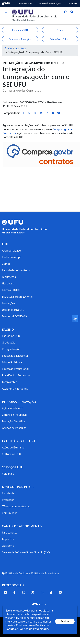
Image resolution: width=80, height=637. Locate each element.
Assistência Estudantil (15, 388)
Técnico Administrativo (16, 506)
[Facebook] (14, 592)
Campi (6, 264)
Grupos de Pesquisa (14, 428)
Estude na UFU (20, 30)
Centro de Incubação (14, 415)
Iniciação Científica (13, 421)
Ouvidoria (8, 546)
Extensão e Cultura (60, 39)
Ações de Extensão (13, 447)
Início (8, 48)
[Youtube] (5, 592)
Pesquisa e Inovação (20, 39)
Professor (8, 500)
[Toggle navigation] (5, 13)
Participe (72, 3)
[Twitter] (33, 592)
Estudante (8, 493)
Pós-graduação (11, 349)
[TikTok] (51, 592)
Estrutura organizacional (17, 296)
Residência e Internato (16, 375)
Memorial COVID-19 (14, 316)
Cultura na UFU (11, 454)
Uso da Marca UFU (13, 310)
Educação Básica (12, 362)
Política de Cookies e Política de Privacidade (30, 573)
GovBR (6, 3)
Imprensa (8, 539)
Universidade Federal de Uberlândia (34, 16)
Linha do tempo (11, 257)
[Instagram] (23, 592)
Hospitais (8, 283)
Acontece (20, 48)
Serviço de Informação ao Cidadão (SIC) (26, 552)
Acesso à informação (49, 3)
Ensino (60, 30)
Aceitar (65, 621)
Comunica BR (25, 3)
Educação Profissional (15, 369)
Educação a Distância (15, 355)
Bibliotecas (9, 277)
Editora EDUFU (11, 290)
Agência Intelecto (12, 408)
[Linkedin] (42, 592)
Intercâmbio (9, 382)
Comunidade (9, 513)
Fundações (8, 303)
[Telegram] (60, 592)
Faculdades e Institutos (16, 270)
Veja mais (8, 473)
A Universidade (11, 250)
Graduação (8, 342)
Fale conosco (9, 532)
